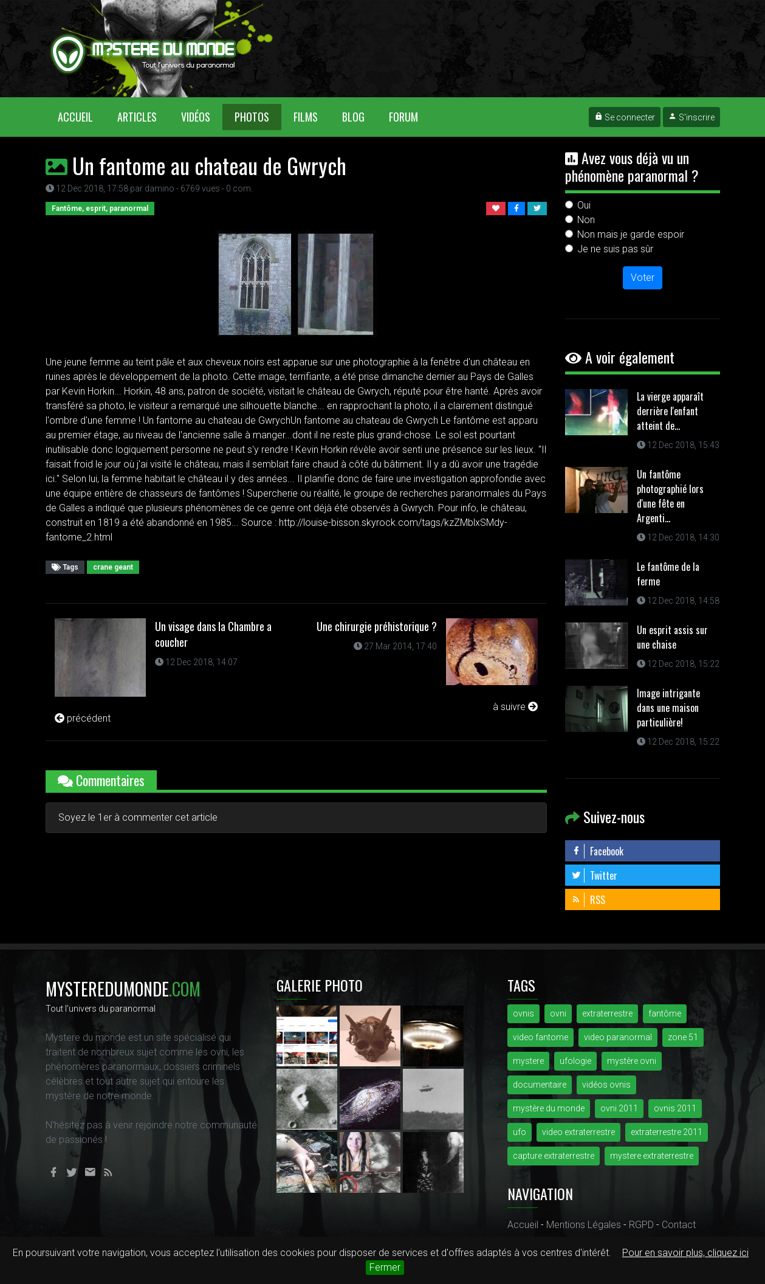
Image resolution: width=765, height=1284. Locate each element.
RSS (588, 899)
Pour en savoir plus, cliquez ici (685, 1252)
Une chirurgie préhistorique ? (377, 626)
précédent (83, 718)
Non (586, 220)
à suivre (515, 707)
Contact (679, 1224)
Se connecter (624, 117)
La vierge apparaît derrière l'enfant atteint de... (670, 411)
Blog (353, 117)
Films (305, 117)
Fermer (384, 1267)
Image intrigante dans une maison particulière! (668, 708)
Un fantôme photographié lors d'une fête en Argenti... (670, 496)
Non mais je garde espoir (630, 234)
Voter (642, 277)
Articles (137, 117)
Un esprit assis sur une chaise (672, 637)
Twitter (594, 875)
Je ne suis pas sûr (615, 249)
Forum (403, 117)
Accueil (81, 116)
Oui (584, 205)
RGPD (641, 1224)
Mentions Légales (583, 1224)
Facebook (597, 851)
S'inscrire (691, 117)
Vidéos (195, 117)
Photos (252, 117)
